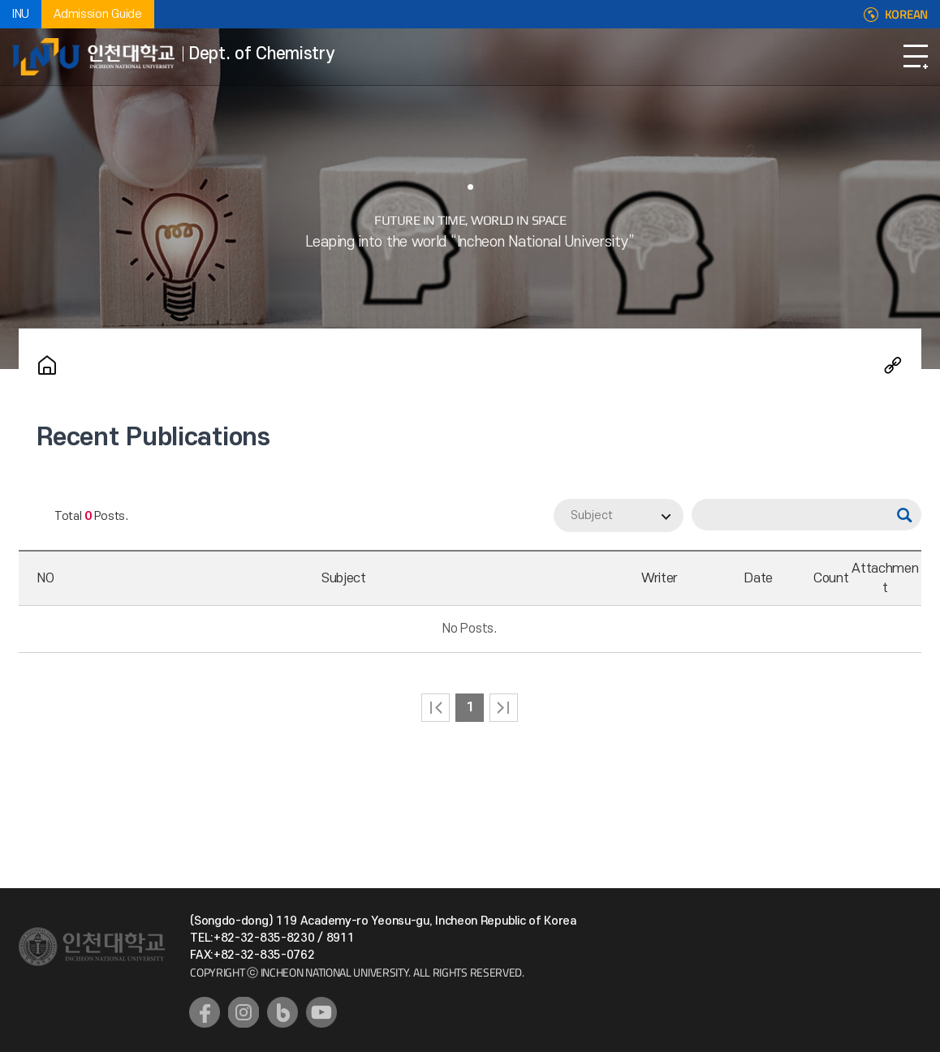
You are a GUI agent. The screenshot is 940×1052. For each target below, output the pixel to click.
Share (893, 365)
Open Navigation (915, 56)
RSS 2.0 (31, 517)
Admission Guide (98, 14)
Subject (592, 515)
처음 (435, 707)
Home (47, 365)
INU (20, 14)
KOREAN (906, 14)
